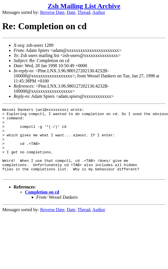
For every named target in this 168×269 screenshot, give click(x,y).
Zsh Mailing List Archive (84, 6)
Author (98, 12)
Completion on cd (42, 205)
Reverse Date (52, 12)
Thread (83, 12)
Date (71, 12)
